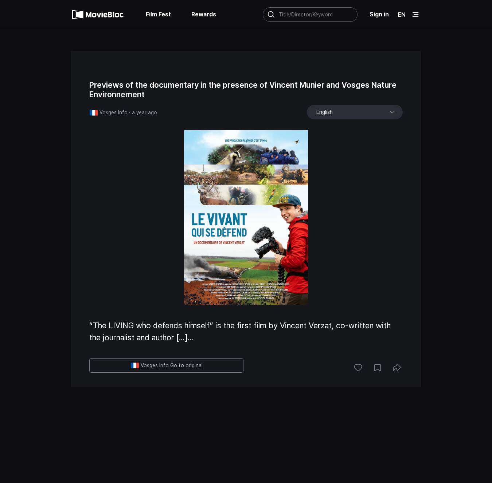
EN (402, 14)
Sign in (379, 14)
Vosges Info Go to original (166, 365)
